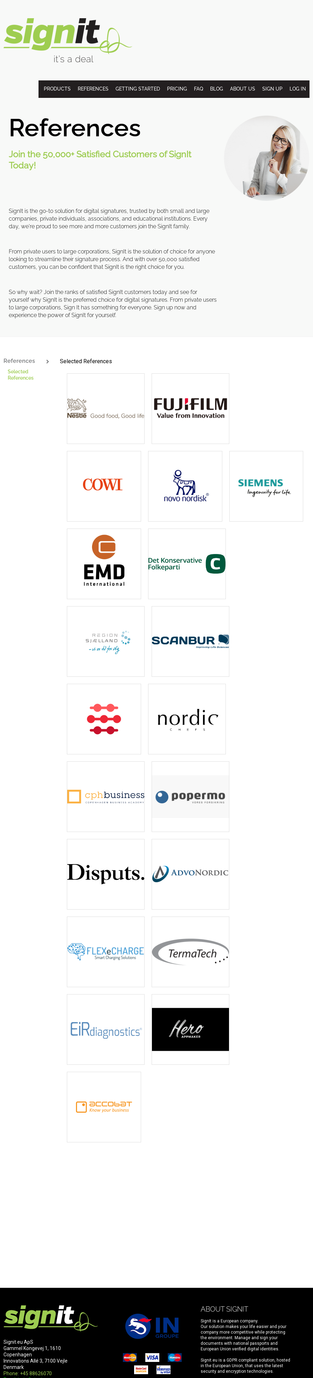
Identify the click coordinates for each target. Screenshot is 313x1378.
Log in (298, 89)
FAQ (198, 89)
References (93, 89)
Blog (216, 89)
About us (242, 89)
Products (57, 89)
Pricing (177, 89)
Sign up (272, 89)
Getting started (138, 89)
